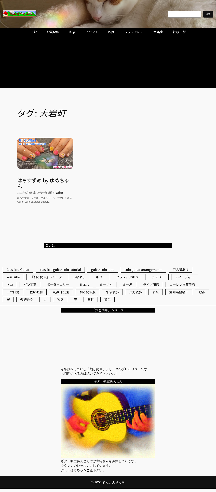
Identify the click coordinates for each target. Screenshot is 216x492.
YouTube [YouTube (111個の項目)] (13, 277)
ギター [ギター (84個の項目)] (100, 277)
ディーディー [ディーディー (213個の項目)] (184, 277)
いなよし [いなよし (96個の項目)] (79, 277)
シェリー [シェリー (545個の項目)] (158, 277)
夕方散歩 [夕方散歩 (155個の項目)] (135, 292)
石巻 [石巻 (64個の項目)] (90, 299)
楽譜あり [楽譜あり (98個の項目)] (26, 299)
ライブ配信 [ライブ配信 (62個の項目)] (151, 284)
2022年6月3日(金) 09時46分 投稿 (34, 192)
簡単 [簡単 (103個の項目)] (107, 299)
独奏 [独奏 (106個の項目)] (60, 299)
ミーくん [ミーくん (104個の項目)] (106, 284)
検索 (208, 14)
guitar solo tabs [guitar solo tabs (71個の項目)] (102, 269)
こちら (78, 470)
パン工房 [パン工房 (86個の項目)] (29, 284)
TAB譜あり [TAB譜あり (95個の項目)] (180, 269)
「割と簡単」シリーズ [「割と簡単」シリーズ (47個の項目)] (46, 277)
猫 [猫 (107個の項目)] (75, 299)
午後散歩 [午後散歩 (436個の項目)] (112, 292)
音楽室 (59, 192)
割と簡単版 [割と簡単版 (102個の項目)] (87, 292)
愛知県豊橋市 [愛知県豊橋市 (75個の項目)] (178, 292)
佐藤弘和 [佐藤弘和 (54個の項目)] (36, 292)
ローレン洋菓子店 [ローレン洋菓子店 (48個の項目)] (182, 284)
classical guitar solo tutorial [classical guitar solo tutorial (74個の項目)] (60, 269)
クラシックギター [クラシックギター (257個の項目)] (129, 277)
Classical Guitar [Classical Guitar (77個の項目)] (18, 269)
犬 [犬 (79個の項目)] (45, 299)
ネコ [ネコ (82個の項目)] (10, 284)
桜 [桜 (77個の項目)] (8, 299)
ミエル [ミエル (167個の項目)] (84, 284)
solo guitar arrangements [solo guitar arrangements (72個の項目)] (143, 269)
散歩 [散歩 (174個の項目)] (202, 292)
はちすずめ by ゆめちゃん (43, 183)
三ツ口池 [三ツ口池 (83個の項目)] (13, 292)
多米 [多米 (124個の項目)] (155, 292)
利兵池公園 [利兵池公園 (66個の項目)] (61, 292)
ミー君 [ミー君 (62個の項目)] (127, 284)
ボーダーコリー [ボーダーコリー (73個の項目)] (58, 284)
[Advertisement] (108, 62)
